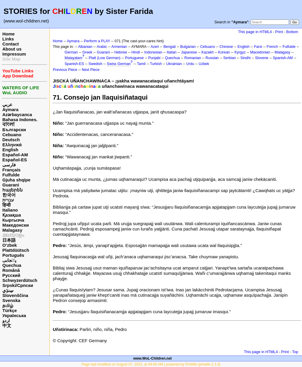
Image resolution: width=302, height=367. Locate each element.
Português (13, 255)
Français (11, 169)
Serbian (229, 58)
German (71, 52)
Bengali (169, 47)
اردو (6, 320)
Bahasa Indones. (19, 119)
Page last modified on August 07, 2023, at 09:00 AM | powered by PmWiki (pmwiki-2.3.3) (151, 364)
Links (8, 38)
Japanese (189, 52)
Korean (224, 52)
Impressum (14, 53)
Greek (87, 52)
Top (295, 352)
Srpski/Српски (17, 285)
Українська (14, 315)
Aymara (10, 109)
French (272, 47)
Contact (10, 43)
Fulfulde (10, 174)
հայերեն (12, 189)
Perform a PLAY (97, 41)
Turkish (156, 64)
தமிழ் (7, 305)
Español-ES (14, 159)
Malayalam (73, 58)
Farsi (258, 47)
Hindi (136, 52)
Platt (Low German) (105, 58)
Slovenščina (15, 295)
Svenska (11, 300)
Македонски (15, 225)
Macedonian (260, 52)
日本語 (9, 240)
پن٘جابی (9, 260)
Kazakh (207, 52)
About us (12, 48)
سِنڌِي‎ (8, 290)
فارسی (9, 164)
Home (8, 33)
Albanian (85, 47)
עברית (8, 199)
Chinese (226, 47)
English (10, 149)
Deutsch (11, 139)
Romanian (192, 58)
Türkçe (9, 310)
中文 (6, 325)
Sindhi (245, 58)
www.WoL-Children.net (152, 358)
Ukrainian (174, 64)
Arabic (102, 47)
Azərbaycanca (17, 114)
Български (14, 129)
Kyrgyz (240, 52)
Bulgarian (188, 47)
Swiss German (119, 64)
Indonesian (153, 52)
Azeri (155, 47)
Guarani (10, 184)
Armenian (119, 47)
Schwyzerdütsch (19, 280)
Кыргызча (13, 220)
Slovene (261, 58)
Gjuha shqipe (16, 179)
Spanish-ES (74, 64)
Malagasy (12, 230)
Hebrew (120, 52)
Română (11, 270)
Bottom (292, 32)
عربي (7, 104)
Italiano (10, 209)
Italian (171, 52)
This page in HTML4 (255, 32)
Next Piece (90, 70)
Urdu (190, 64)
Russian (212, 58)
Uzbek (204, 64)
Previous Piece (65, 70)
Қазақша (11, 214)
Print (279, 32)
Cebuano (11, 134)
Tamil (141, 64)
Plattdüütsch (15, 250)
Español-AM (15, 154)
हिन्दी (6, 204)
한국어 (9, 194)
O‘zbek (9, 245)
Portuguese (134, 58)
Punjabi (154, 58)
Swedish (95, 64)
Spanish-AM (283, 58)
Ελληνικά (12, 144)
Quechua (11, 265)
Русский (11, 275)
